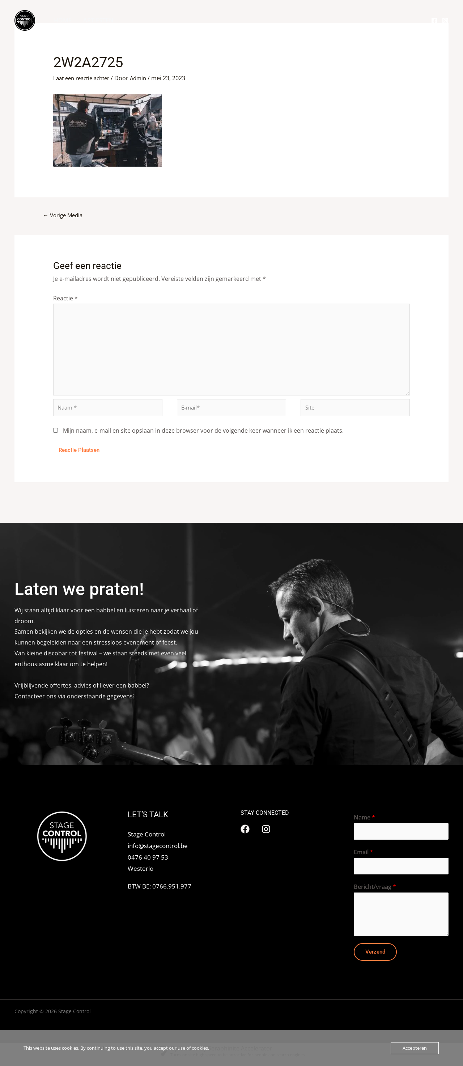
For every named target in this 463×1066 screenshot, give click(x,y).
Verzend (375, 957)
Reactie (65, 299)
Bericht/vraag (375, 893)
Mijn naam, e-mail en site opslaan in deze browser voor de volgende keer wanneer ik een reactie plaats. (203, 435)
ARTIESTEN (98, 20)
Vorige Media (64, 216)
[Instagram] (445, 20)
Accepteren (415, 1048)
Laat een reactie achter (84, 78)
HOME (63, 20)
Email (363, 857)
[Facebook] (434, 20)
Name (364, 822)
